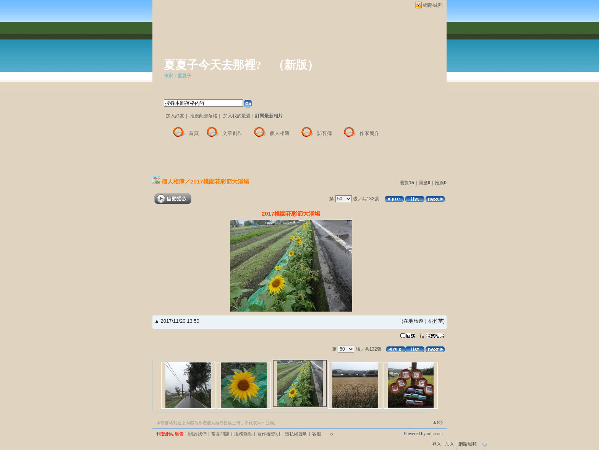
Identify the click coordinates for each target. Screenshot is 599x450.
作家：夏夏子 (177, 75)
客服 (316, 434)
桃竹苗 (435, 321)
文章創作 (232, 133)
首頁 (194, 133)
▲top (437, 422)
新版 (295, 64)
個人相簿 (280, 133)
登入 (436, 444)
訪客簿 (324, 133)
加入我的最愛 (237, 116)
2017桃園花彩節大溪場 (219, 181)
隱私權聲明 (296, 434)
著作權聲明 (268, 434)
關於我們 (197, 434)
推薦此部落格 (203, 116)
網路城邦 (433, 5)
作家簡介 (369, 133)
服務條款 (243, 434)
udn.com (435, 433)
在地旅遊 (413, 321)
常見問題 (220, 434)
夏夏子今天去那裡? (212, 64)
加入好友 (175, 116)
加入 (449, 444)
